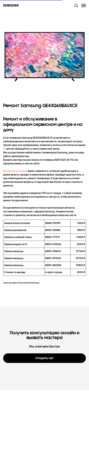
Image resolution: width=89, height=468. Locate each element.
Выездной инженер (14, 170)
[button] (76, 5)
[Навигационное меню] (83, 5)
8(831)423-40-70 (64, 159)
